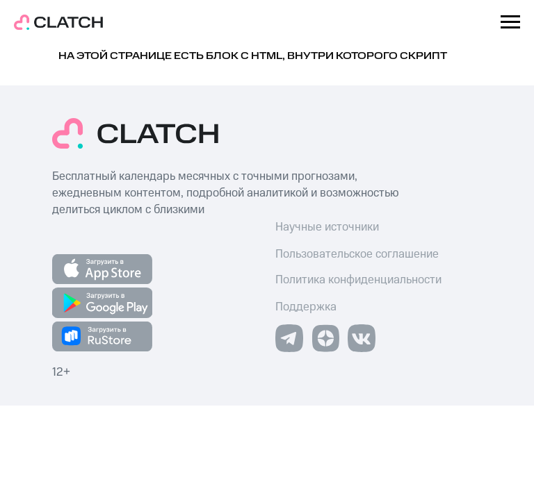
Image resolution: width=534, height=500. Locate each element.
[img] (325, 338)
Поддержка (306, 307)
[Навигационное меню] (510, 22)
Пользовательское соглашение (357, 254)
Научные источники (327, 227)
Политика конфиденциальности (358, 280)
